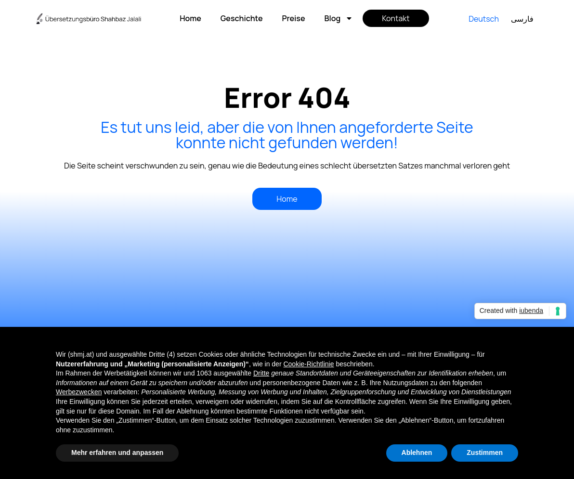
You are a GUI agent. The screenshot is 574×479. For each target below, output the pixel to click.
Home (190, 18)
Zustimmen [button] (485, 452)
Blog (338, 18)
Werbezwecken (79, 392)
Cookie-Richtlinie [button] (308, 364)
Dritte (261, 373)
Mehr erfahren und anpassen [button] (117, 452)
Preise (293, 18)
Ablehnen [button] (417, 452)
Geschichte (242, 18)
